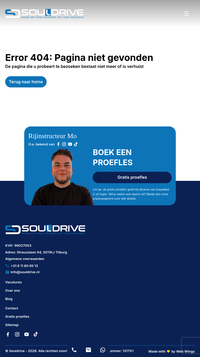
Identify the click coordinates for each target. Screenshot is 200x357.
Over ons (12, 290)
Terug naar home (26, 81)
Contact (11, 308)
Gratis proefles (132, 177)
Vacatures (13, 282)
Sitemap (11, 325)
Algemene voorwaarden (24, 259)
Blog (8, 299)
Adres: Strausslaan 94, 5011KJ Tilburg (36, 252)
